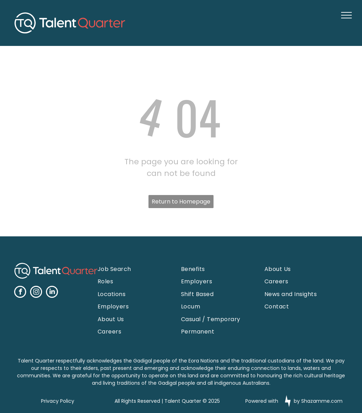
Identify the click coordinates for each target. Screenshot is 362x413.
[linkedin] (52, 293)
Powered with (261, 401)
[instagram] (36, 293)
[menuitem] (132, 269)
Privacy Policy (57, 401)
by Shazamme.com (318, 401)
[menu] (346, 15)
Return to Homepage (181, 201)
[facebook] (20, 293)
